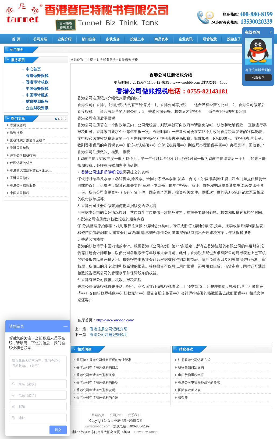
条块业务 (113, 39)
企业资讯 (186, 39)
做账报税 (16, 133)
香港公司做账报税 (142, 91)
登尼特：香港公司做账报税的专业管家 (103, 360)
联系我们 (134, 415)
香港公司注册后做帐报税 (102, 172)
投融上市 (137, 39)
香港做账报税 (37, 76)
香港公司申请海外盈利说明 (95, 390)
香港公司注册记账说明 (108, 335)
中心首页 (33, 69)
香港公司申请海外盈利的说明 (97, 382)
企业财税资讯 (37, 108)
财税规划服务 (37, 102)
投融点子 (234, 39)
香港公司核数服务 (23, 185)
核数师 (183, 397)
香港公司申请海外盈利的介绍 (97, 397)
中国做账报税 (37, 89)
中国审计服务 (37, 95)
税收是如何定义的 (191, 367)
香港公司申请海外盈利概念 (95, 375)
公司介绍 (40, 39)
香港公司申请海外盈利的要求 (199, 382)
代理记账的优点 (21, 163)
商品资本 (161, 39)
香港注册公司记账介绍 (108, 329)
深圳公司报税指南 (23, 155)
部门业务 (89, 39)
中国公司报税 (19, 193)
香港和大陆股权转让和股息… (31, 170)
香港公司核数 (19, 148)
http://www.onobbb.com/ (115, 320)
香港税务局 (18, 125)
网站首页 (97, 415)
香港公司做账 (19, 178)
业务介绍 (65, 39)
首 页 (16, 39)
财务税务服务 (106, 60)
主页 (90, 60)
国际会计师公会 (189, 390)
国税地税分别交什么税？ (27, 140)
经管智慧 (210, 39)
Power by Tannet (146, 432)
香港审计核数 (37, 82)
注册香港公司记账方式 (194, 360)
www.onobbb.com (97, 426)
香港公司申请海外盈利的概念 (97, 367)
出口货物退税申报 (191, 375)
